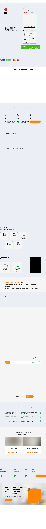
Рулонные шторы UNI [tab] (33, 362)
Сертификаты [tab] (30, 107)
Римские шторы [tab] (12, 362)
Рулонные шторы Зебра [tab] (38, 362)
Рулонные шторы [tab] (7, 362)
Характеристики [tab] (23, 107)
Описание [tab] (15, 107)
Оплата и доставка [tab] (37, 107)
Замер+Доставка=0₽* (30, 34)
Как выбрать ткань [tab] (8, 107)
